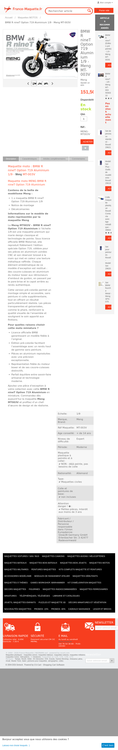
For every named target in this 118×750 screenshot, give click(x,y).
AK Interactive (38, 659)
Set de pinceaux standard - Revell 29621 (108, 139)
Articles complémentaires (54, 159)
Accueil (9, 17)
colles (61, 661)
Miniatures (10, 596)
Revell (23, 659)
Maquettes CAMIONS (53, 556)
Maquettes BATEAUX (15, 563)
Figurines (34, 589)
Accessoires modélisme (17, 576)
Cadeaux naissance (79, 609)
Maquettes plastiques (14, 655)
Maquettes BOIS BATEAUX (43, 563)
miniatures (37, 657)
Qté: (83, 114)
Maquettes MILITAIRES (16, 569)
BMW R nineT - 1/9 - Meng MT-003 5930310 (108, 85)
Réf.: (83, 127)
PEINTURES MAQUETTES (43, 569)
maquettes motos (12, 657)
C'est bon (108, 745)
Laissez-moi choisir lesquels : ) (16, 745)
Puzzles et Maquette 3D (52, 602)
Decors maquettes (15, 589)
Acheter (88, 142)
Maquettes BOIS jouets (73, 563)
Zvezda (52, 659)
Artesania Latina (76, 659)
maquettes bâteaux (45, 655)
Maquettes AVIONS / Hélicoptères (86, 556)
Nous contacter (65, 641)
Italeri (24, 661)
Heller (29, 659)
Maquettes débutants (85, 576)
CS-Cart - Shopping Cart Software (49, 665)
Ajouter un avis (85, 84)
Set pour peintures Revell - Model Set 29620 (108, 258)
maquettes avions (30, 655)
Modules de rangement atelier (52, 576)
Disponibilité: (88, 99)
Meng (18, 174)
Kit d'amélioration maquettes (84, 582)
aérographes (53, 661)
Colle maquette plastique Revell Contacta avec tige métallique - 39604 (108, 213)
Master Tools (16, 661)
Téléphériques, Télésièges (34, 596)
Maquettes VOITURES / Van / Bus (21, 556)
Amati (8, 661)
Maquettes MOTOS (28, 17)
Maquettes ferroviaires (94, 589)
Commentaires (78, 159)
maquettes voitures (61, 655)
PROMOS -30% (58, 609)
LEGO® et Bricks (102, 609)
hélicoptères (24, 657)
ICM (46, 659)
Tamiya (17, 659)
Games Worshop (62, 659)
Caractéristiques (29, 159)
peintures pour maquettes (37, 661)
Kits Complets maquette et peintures (80, 569)
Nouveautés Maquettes (17, 609)
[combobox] (69, 10)
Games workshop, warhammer (47, 582)
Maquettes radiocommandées (60, 589)
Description (11, 159)
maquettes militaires (77, 655)
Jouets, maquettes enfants (20, 602)
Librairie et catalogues (66, 596)
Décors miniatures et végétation (87, 602)
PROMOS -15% (41, 609)
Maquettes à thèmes (16, 582)
